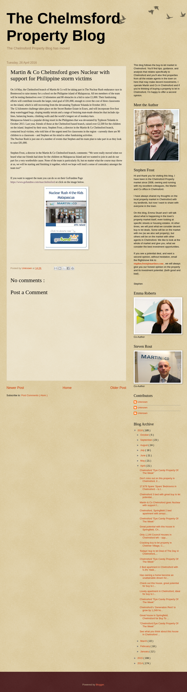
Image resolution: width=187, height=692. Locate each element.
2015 (140, 658)
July (142, 450)
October (144, 434)
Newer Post (15, 388)
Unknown (142, 401)
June (143, 455)
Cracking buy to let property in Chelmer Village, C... (156, 544)
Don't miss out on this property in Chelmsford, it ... (157, 479)
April (143, 465)
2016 (140, 430)
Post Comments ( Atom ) (34, 395)
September (146, 439)
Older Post (118, 388)
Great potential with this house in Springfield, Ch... (157, 528)
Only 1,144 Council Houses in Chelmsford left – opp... (155, 536)
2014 (140, 663)
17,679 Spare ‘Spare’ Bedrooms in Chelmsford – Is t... (158, 488)
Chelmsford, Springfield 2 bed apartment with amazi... (155, 512)
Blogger (100, 684)
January (144, 651)
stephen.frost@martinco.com (148, 263)
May (142, 460)
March (144, 641)
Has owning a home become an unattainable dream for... (157, 576)
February (145, 646)
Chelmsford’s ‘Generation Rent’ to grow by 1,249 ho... (158, 608)
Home (67, 388)
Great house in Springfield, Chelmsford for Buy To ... (154, 617)
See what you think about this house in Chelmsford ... (159, 633)
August (144, 445)
